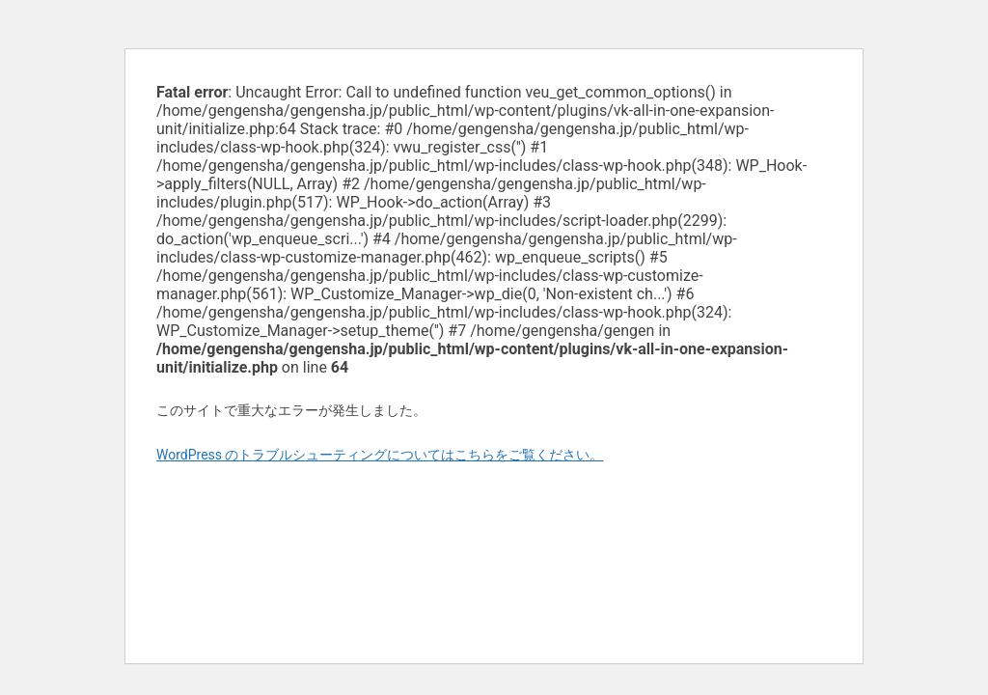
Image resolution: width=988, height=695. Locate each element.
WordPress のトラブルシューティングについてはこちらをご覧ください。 (380, 454)
